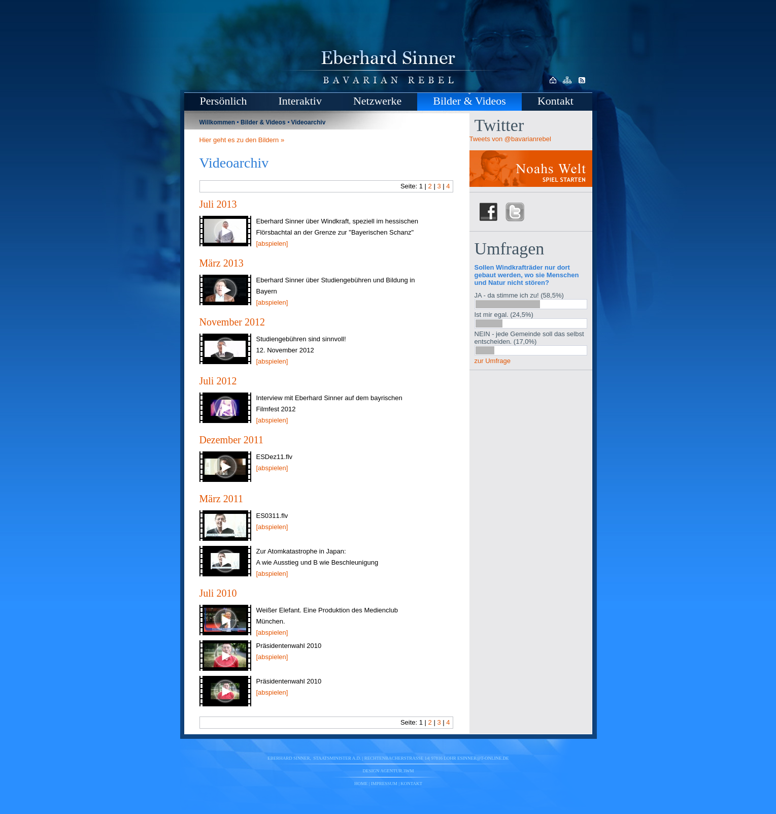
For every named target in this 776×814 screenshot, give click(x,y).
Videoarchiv (308, 122)
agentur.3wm (397, 770)
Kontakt (555, 100)
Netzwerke (377, 100)
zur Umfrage (493, 361)
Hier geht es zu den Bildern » (242, 140)
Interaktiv (300, 100)
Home (361, 783)
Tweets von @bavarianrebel (510, 139)
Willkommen (217, 122)
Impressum (384, 783)
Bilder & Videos (469, 100)
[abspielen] (272, 243)
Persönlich (223, 100)
